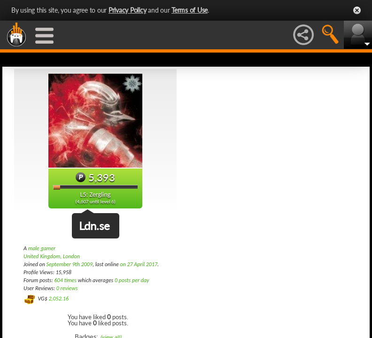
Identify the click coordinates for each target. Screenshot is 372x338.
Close (357, 10)
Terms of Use (189, 10)
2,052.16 (58, 298)
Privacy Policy (127, 10)
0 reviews (67, 288)
